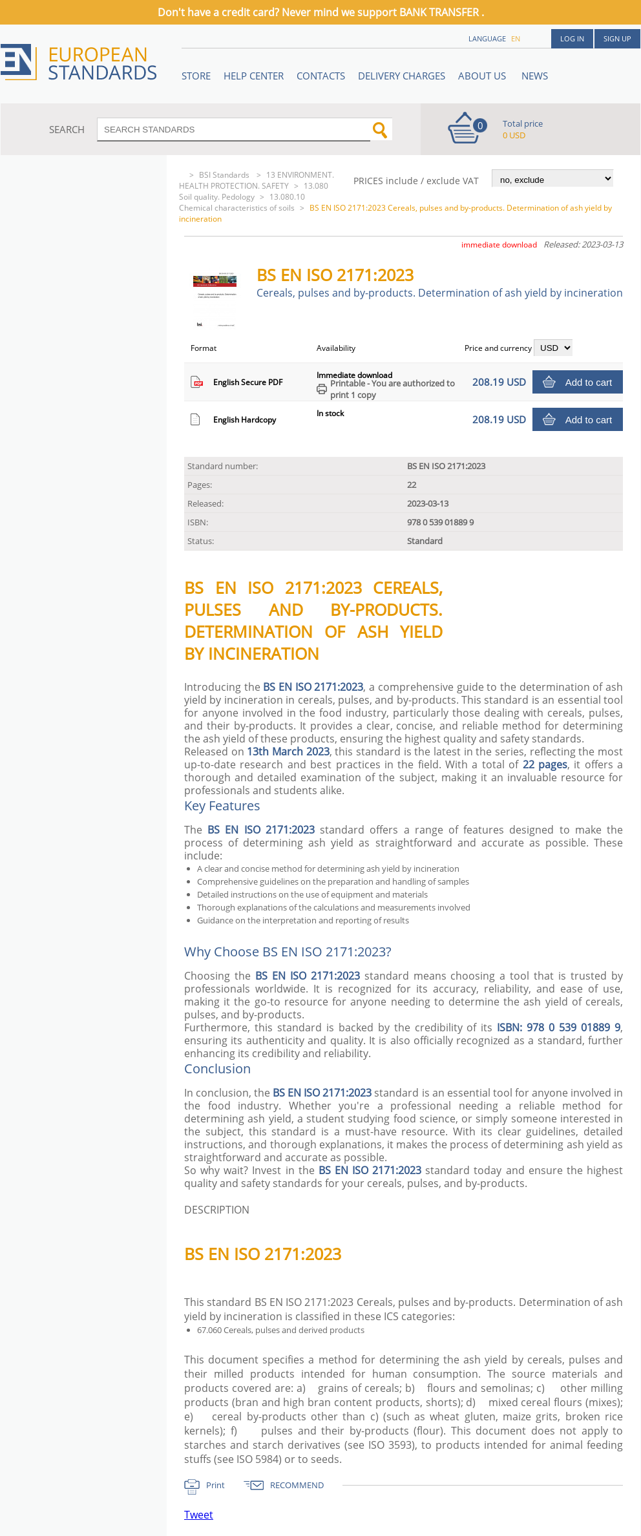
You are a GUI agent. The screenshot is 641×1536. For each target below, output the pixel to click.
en (515, 38)
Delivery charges (401, 75)
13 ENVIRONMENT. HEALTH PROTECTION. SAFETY (256, 180)
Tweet (198, 1515)
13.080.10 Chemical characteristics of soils (242, 202)
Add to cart (589, 382)
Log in (572, 38)
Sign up (617, 38)
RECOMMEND (297, 1485)
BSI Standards (225, 174)
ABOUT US (483, 75)
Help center (254, 75)
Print (215, 1485)
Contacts (321, 75)
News (534, 75)
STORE (196, 75)
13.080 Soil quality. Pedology (253, 191)
